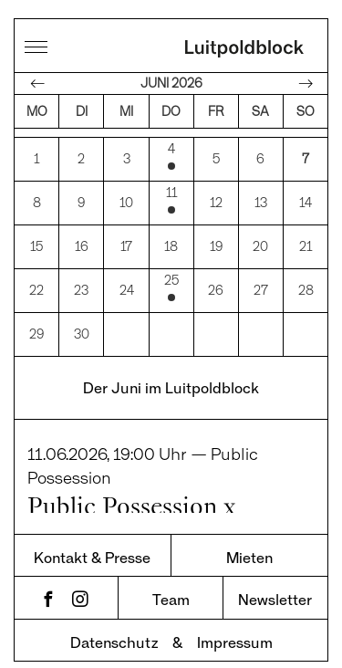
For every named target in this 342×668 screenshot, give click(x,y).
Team (171, 586)
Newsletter (275, 586)
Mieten (249, 544)
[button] (33, 635)
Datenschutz (114, 629)
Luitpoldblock (244, 50)
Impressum (235, 629)
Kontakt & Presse (92, 544)
